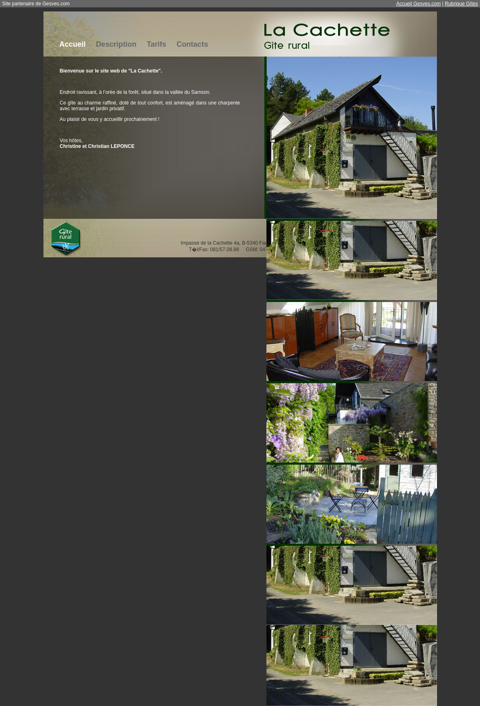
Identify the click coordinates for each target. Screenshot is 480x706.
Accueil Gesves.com (418, 4)
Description (116, 44)
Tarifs (156, 44)
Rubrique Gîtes (461, 4)
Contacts (192, 44)
